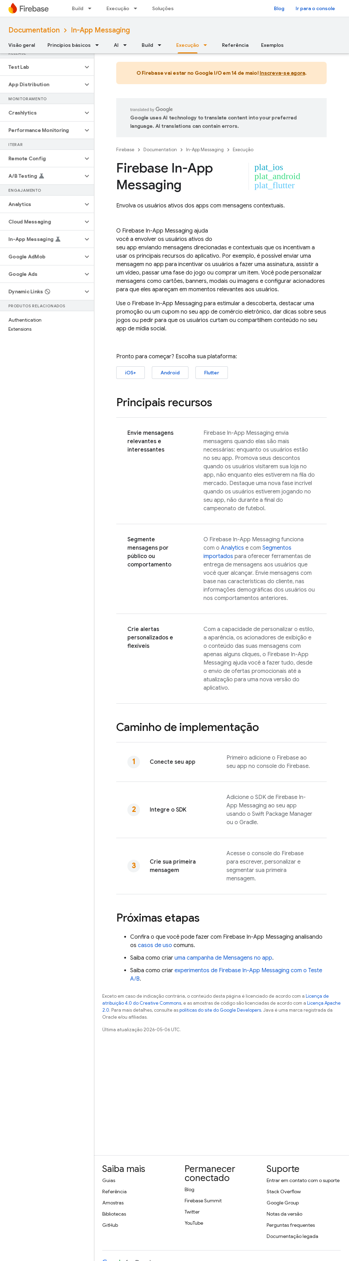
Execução (117, 8)
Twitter (192, 1212)
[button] (41, 67)
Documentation (34, 30)
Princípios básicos (69, 45)
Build (77, 8)
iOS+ (130, 372)
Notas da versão (284, 1214)
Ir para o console (315, 8)
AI (116, 45)
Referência (235, 45)
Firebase (125, 150)
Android (170, 372)
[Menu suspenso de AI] (127, 45)
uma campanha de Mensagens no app (223, 957)
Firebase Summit (203, 1200)
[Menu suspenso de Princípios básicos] (99, 45)
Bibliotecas (114, 1214)
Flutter (211, 372)
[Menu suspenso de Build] (91, 8)
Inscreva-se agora (282, 73)
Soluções (163, 8)
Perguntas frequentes (291, 1225)
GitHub (110, 1225)
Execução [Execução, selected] (187, 45)
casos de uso (155, 945)
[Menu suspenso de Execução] (137, 8)
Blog (279, 8)
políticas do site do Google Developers (220, 1010)
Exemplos (272, 45)
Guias (108, 1180)
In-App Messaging (100, 30)
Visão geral (21, 45)
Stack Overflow (284, 1191)
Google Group (283, 1203)
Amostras (113, 1203)
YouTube (194, 1223)
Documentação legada (292, 1236)
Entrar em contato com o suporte (303, 1180)
